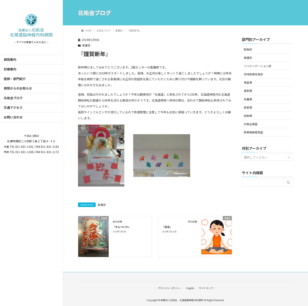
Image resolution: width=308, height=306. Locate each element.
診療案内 (10, 69)
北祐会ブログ (13, 97)
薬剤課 (248, 91)
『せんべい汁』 (122, 227)
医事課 (248, 107)
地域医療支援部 (253, 74)
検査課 (248, 82)
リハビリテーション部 (257, 66)
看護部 (86, 45)
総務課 (248, 116)
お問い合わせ (13, 117)
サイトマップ (206, 288)
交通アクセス (13, 107)
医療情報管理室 (253, 132)
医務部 (248, 49)
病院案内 (10, 59)
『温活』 (167, 227)
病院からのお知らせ (18, 88)
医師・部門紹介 (15, 78)
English (190, 288)
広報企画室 (251, 124)
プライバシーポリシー (169, 288)
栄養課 (248, 99)
